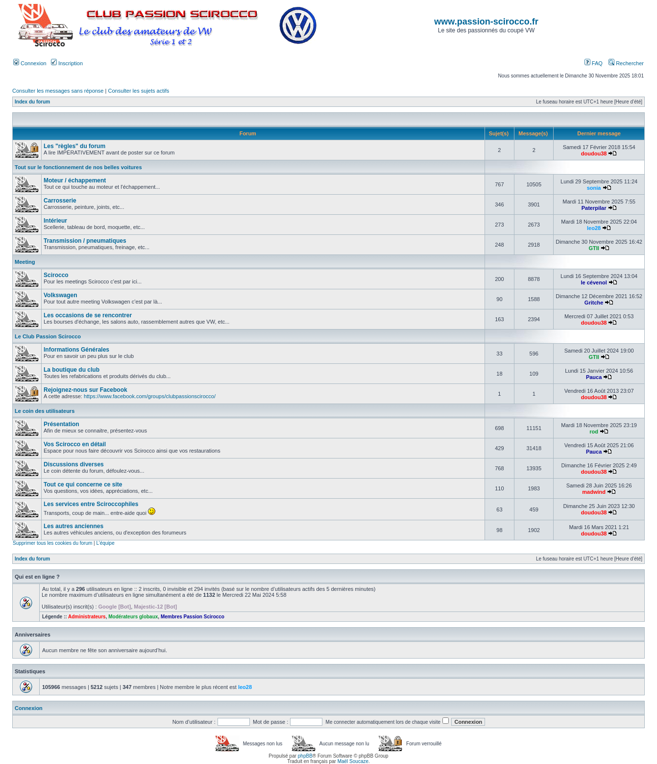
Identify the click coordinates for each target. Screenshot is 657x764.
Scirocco (56, 275)
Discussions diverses (74, 464)
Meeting (25, 262)
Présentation (61, 424)
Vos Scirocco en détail (75, 444)
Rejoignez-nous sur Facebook (85, 389)
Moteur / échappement (75, 180)
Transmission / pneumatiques (85, 240)
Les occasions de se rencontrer (88, 315)
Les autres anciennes (73, 526)
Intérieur (55, 220)
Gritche (594, 303)
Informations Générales (76, 349)
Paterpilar (594, 208)
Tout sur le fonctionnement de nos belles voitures (78, 167)
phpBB (305, 756)
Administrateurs (87, 616)
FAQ (593, 63)
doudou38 (594, 153)
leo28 (594, 228)
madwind (594, 492)
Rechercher (626, 63)
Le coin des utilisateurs (44, 411)
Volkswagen (60, 295)
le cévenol (594, 282)
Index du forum (32, 101)
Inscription (67, 63)
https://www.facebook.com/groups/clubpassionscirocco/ (150, 396)
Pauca (594, 377)
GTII (593, 248)
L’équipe (105, 543)
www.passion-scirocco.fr (486, 21)
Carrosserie (60, 200)
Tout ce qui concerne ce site (83, 484)
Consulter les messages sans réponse (57, 91)
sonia (594, 188)
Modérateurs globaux (133, 616)
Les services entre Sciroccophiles (91, 504)
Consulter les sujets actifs (138, 91)
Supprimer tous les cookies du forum (52, 543)
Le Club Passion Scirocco (48, 336)
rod (593, 431)
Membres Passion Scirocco (192, 616)
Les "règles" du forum (74, 146)
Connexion (30, 63)
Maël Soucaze (353, 761)
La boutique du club (71, 369)
